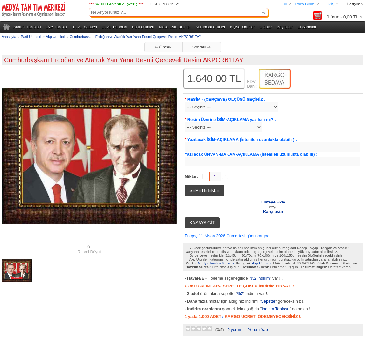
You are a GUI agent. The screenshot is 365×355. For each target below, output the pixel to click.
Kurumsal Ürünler (210, 27)
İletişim (353, 4)
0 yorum (234, 329)
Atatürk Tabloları (27, 27)
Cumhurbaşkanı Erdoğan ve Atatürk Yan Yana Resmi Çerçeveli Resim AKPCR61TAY (135, 37)
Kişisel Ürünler (242, 27)
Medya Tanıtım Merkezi (216, 263)
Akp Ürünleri (55, 37)
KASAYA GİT (202, 222)
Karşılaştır (273, 211)
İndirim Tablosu (275, 309)
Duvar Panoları (114, 27)
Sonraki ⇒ (201, 47)
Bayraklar (285, 27)
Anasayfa (9, 37)
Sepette (268, 301)
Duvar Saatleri (85, 27)
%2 (240, 293)
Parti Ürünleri (143, 27)
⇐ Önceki (163, 47)
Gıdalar (266, 27)
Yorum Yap (258, 329)
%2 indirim (260, 278)
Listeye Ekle (273, 202)
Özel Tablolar (57, 27)
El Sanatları (308, 27)
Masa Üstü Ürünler (175, 27)
